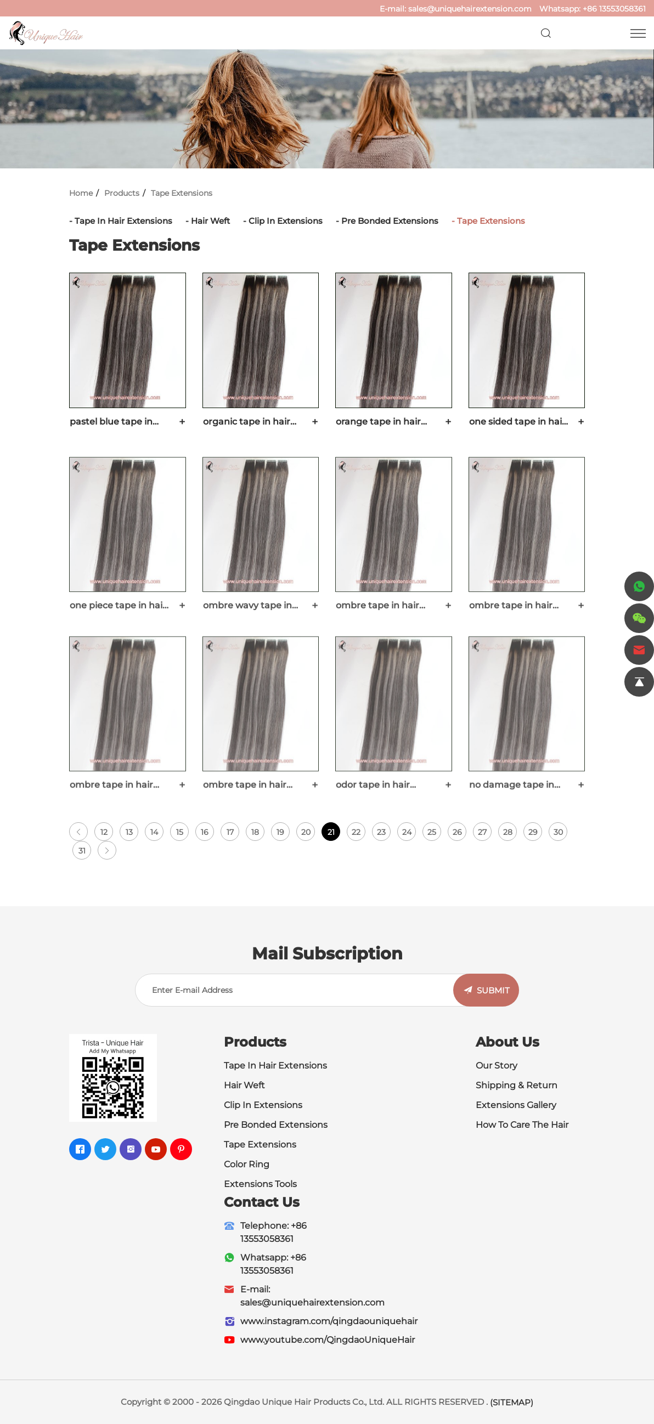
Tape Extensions (181, 193)
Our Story (496, 1065)
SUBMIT (493, 990)
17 (230, 832)
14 (154, 832)
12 (104, 832)
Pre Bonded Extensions (389, 221)
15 (179, 832)
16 (204, 832)
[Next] (107, 850)
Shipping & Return (516, 1085)
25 (431, 832)
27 (482, 832)
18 (255, 832)
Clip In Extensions (286, 221)
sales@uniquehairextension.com (470, 9)
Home (81, 193)
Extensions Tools (260, 1184)
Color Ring (246, 1164)
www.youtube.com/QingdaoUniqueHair (327, 1340)
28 (507, 832)
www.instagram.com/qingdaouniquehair (329, 1321)
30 (558, 832)
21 (331, 832)
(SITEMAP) (511, 1402)
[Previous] (78, 831)
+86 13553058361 (614, 9)
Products (121, 193)
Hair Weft (210, 221)
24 (406, 832)
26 (457, 832)
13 (129, 832)
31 (82, 851)
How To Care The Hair (522, 1125)
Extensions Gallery (516, 1105)
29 (533, 832)
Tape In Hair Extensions (123, 221)
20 (306, 832)
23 (381, 832)
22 (356, 832)
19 (280, 832)
